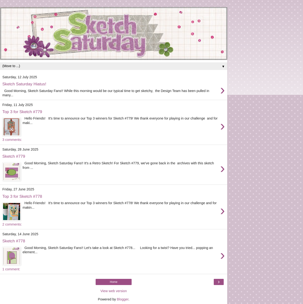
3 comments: (12, 140)
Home (113, 282)
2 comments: (12, 224)
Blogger (123, 299)
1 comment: (11, 269)
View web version (113, 291)
